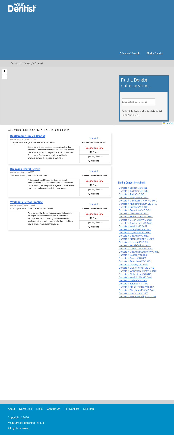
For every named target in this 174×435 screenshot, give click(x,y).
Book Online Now (94, 148)
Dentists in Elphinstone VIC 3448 (135, 274)
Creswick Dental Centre (25, 169)
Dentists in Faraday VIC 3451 (133, 264)
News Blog (25, 408)
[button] (4, 71)
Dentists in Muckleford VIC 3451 (135, 245)
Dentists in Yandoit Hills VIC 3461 (135, 277)
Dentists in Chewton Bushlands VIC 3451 (139, 251)
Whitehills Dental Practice (26, 202)
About (11, 408)
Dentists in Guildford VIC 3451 (134, 191)
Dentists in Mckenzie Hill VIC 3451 (136, 216)
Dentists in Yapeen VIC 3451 (133, 188)
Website (95, 160)
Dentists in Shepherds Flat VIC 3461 (137, 290)
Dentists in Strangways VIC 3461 (135, 229)
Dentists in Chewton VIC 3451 (134, 235)
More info (94, 138)
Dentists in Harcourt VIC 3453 (133, 293)
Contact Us (53, 408)
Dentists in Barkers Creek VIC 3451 (136, 268)
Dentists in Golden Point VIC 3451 (135, 248)
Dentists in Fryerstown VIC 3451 (135, 210)
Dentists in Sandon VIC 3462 (133, 255)
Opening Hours (94, 156)
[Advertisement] (107, 25)
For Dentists (71, 408)
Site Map (88, 408)
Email (95, 152)
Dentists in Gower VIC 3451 (132, 258)
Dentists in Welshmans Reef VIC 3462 (138, 271)
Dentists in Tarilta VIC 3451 (132, 194)
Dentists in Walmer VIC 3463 (133, 280)
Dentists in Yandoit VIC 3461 (133, 226)
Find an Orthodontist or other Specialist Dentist (142, 111)
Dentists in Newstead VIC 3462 (134, 242)
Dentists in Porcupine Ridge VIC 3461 (137, 296)
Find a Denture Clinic (130, 115)
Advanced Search (129, 53)
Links (39, 408)
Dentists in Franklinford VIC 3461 (135, 261)
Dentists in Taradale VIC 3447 (133, 283)
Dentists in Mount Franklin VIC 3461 (136, 287)
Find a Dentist (155, 53)
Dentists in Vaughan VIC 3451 (134, 197)
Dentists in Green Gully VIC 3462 (135, 220)
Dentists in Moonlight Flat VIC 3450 (136, 239)
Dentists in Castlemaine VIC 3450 (135, 223)
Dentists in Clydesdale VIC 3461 (135, 232)
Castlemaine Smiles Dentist (27, 136)
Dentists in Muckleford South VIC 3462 (138, 204)
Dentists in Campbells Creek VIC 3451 (138, 200)
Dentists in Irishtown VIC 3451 (134, 207)
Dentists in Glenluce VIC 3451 (134, 213)
